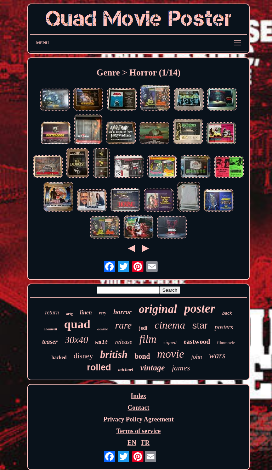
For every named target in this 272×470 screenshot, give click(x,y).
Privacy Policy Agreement (138, 419)
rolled (99, 367)
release (123, 341)
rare (123, 325)
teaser (50, 341)
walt (101, 343)
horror (122, 311)
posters (224, 327)
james (181, 367)
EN (132, 442)
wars (217, 355)
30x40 (76, 340)
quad (77, 324)
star (200, 325)
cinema (169, 325)
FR (145, 442)
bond (142, 356)
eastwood (196, 341)
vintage (152, 367)
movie (170, 353)
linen (86, 312)
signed (170, 342)
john (196, 356)
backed (59, 357)
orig (69, 314)
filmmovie (226, 342)
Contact (138, 407)
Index (138, 395)
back (227, 313)
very (102, 312)
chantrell (50, 329)
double (102, 329)
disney (83, 356)
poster (199, 308)
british (114, 354)
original (158, 309)
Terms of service (138, 431)
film (147, 339)
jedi (143, 328)
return (52, 312)
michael (126, 369)
